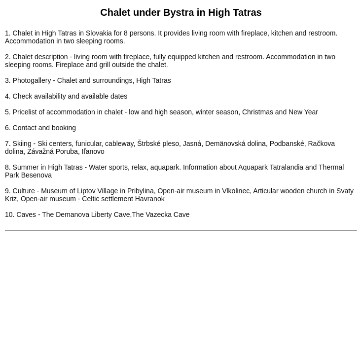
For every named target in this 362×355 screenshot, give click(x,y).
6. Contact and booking (40, 128)
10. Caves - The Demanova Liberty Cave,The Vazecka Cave (97, 214)
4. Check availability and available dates (66, 96)
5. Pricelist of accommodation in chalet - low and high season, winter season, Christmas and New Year (161, 112)
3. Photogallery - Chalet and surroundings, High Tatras (88, 80)
